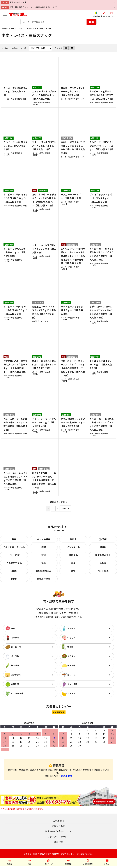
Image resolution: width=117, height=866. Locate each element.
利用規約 (58, 841)
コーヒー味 (16, 646)
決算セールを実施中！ (18, 2)
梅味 (13, 628)
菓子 (12, 28)
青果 (73, 563)
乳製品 (103, 563)
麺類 (43, 547)
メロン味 (15, 683)
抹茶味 (70, 646)
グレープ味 (72, 683)
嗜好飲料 (103, 539)
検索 (91, 22)
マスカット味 (17, 693)
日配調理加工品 (43, 570)
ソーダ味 (71, 628)
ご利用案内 (66, 775)
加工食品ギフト (103, 555)
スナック (20, 28)
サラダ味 (71, 656)
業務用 (14, 578)
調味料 (103, 547)
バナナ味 (71, 693)
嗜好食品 (73, 555)
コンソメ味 (16, 674)
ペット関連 (103, 570)
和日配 (14, 570)
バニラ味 (15, 656)
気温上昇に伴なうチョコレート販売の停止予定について (33, 7)
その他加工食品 (14, 563)
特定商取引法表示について (58, 831)
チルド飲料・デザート (14, 547)
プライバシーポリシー (59, 836)
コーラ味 (15, 637)
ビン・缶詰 (14, 555)
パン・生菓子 (43, 539)
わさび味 (15, 665)
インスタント (73, 547)
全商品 (5, 28)
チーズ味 (71, 665)
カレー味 (71, 674)
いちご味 (71, 637)
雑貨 (73, 570)
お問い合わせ (58, 826)
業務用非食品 (43, 578)
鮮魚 (43, 563)
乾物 (43, 555)
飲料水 (73, 539)
